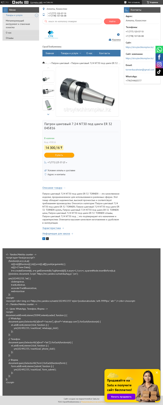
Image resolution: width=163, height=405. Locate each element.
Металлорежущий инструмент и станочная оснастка (18, 24)
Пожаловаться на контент (93, 402)
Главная (50, 53)
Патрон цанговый (60, 63)
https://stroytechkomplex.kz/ (140, 47)
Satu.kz (96, 399)
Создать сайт (36, 2)
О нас (8, 32)
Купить (59, 155)
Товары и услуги (14, 15)
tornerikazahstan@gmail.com (140, 69)
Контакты (104, 53)
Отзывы (9, 37)
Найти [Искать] (112, 21)
